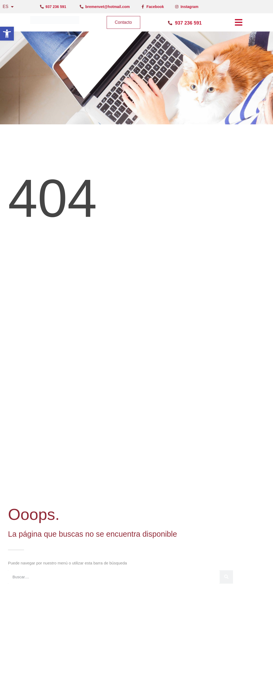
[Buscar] (226, 577)
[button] (7, 34)
